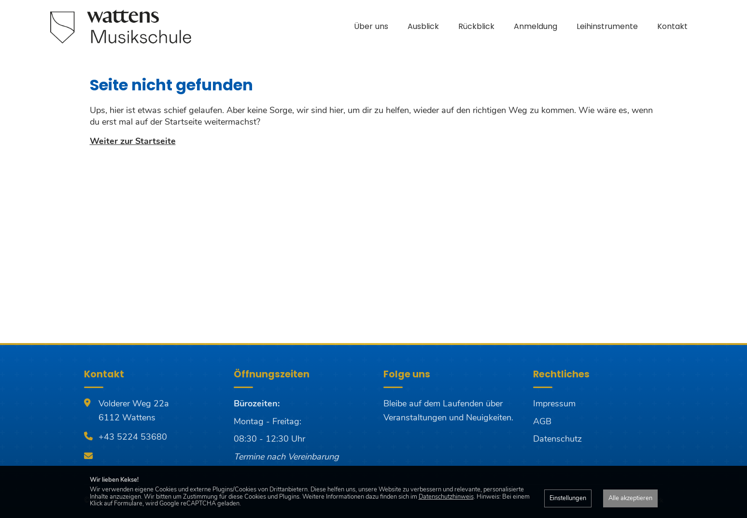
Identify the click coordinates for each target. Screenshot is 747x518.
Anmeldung (535, 26)
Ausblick (423, 26)
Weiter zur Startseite (133, 141)
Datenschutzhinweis (446, 496)
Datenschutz (557, 439)
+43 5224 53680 (133, 437)
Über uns (371, 26)
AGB (542, 421)
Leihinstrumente (607, 26)
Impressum (554, 403)
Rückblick (476, 26)
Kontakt (672, 26)
